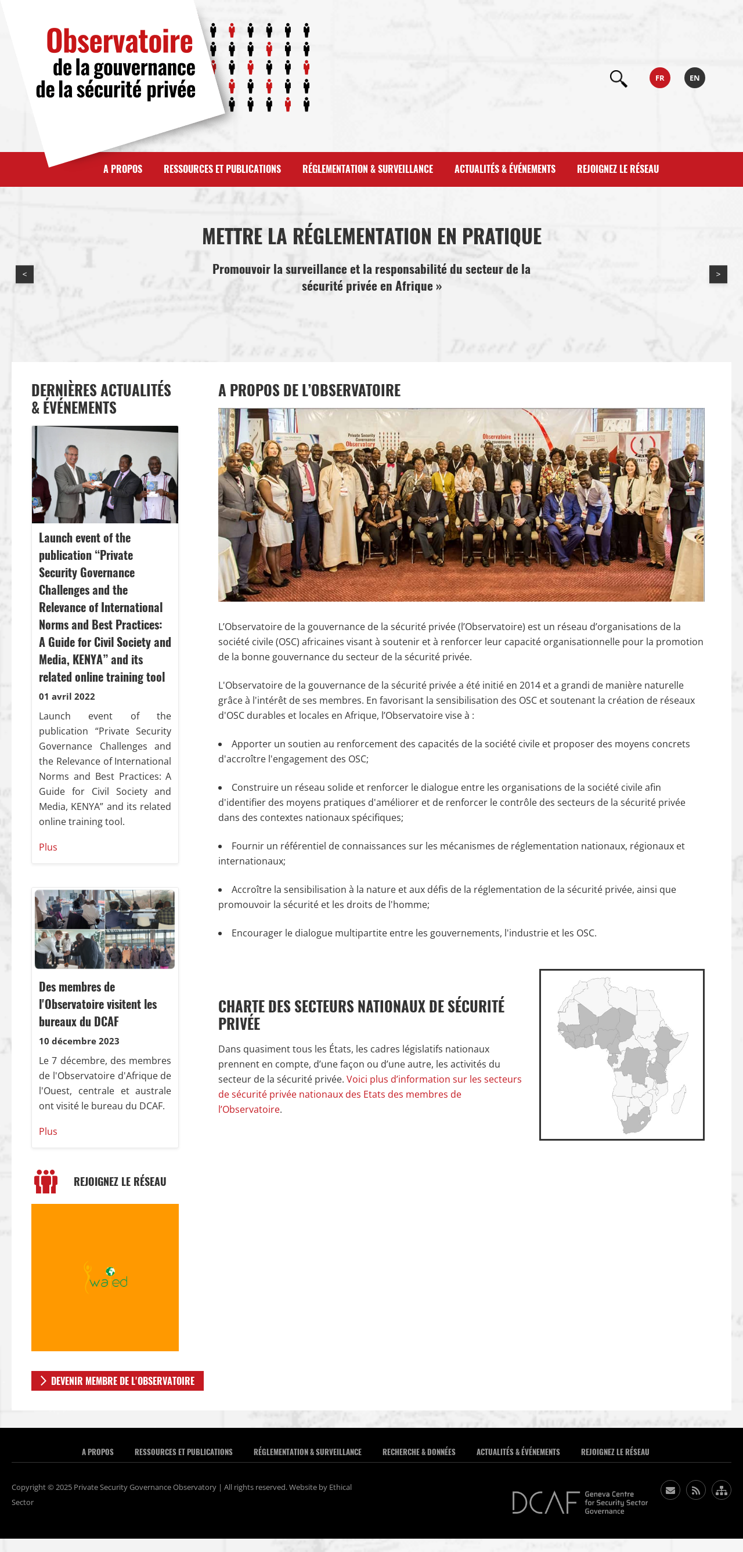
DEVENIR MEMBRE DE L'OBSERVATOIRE (122, 1381)
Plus (48, 847)
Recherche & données (419, 1452)
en (695, 78)
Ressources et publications (222, 169)
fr (660, 78)
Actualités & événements (505, 169)
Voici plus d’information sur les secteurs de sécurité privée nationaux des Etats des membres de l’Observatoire (370, 1094)
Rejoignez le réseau (618, 169)
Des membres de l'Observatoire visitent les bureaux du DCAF (98, 1004)
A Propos (98, 1452)
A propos (122, 169)
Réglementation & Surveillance (367, 169)
